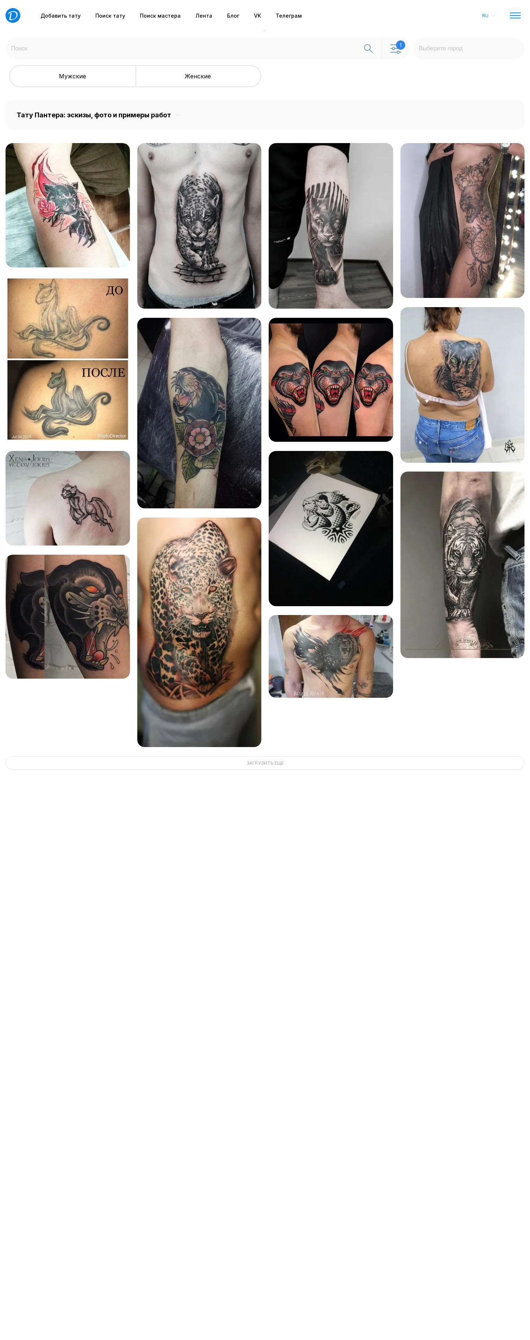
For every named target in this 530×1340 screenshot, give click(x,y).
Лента (203, 16)
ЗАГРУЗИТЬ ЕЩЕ (265, 763)
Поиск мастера (160, 16)
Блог (233, 16)
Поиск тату (110, 16)
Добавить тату (60, 16)
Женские (198, 76)
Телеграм (289, 16)
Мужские (72, 76)
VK (257, 16)
